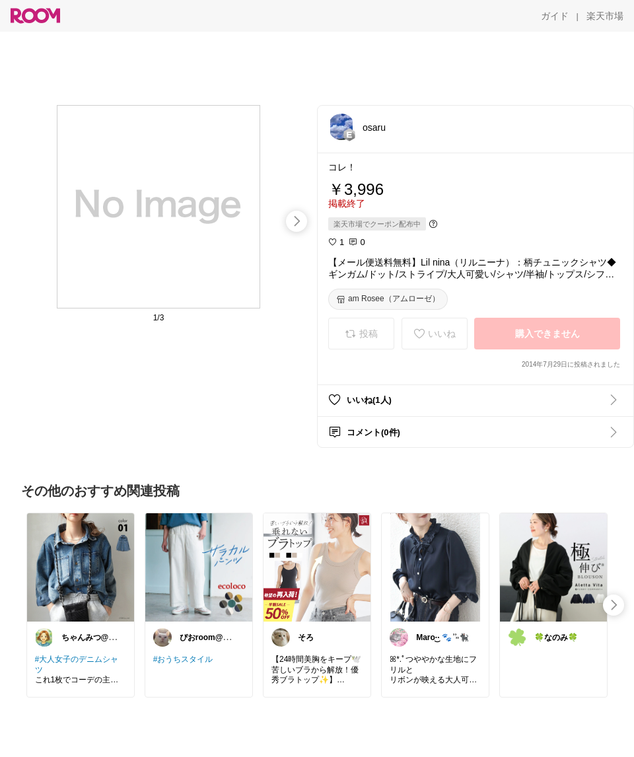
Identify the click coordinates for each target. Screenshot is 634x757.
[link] (80, 566)
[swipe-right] (296, 221)
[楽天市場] (604, 16)
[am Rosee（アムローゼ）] (388, 299)
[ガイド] (555, 16)
